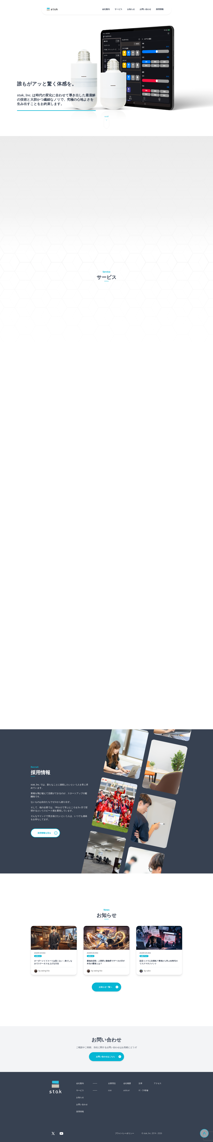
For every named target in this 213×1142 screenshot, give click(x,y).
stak (110, 1090)
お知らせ (131, 9)
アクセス (157, 1083)
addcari (126, 1090)
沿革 (140, 1083)
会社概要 (127, 1083)
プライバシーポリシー (124, 1133)
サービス (118, 9)
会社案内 (106, 9)
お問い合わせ (145, 9)
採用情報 (160, 9)
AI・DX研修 (143, 1090)
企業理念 (112, 1083)
